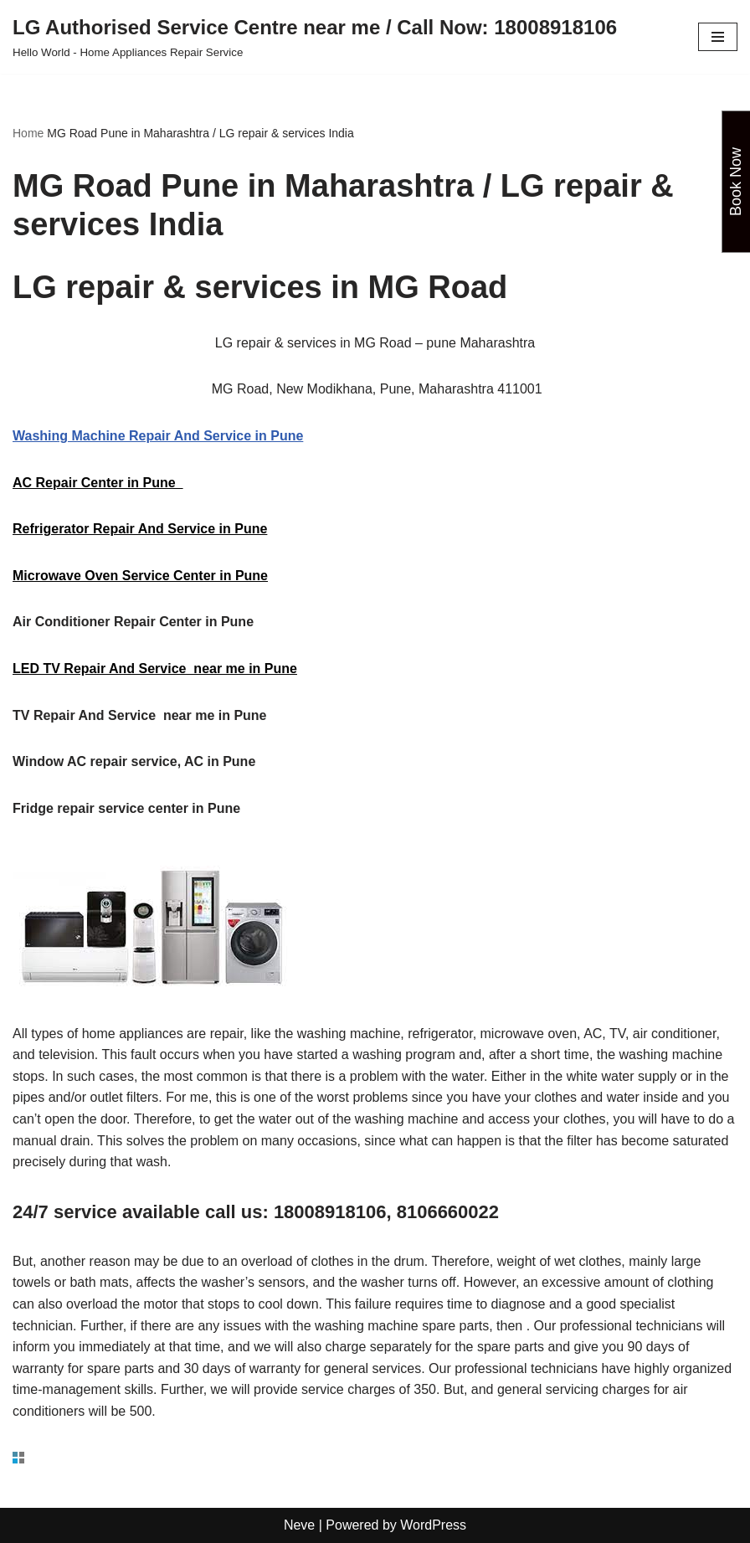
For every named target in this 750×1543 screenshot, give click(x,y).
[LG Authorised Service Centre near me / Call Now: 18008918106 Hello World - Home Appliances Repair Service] (315, 37)
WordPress (433, 1525)
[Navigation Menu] (717, 37)
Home (28, 133)
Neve (299, 1525)
